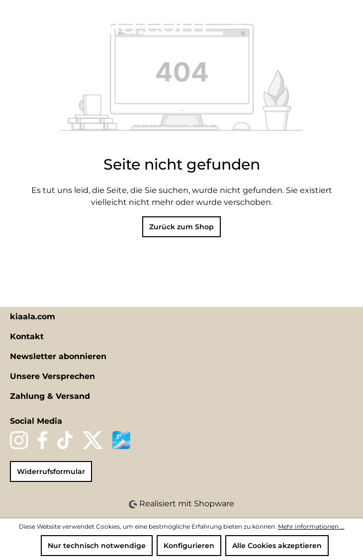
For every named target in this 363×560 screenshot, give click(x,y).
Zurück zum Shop (181, 226)
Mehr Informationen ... (311, 526)
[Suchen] (262, 23)
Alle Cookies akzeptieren (277, 545)
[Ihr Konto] (296, 23)
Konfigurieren (189, 545)
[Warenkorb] (331, 23)
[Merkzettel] (279, 23)
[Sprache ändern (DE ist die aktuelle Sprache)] (242, 22)
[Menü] (18, 21)
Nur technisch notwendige (97, 545)
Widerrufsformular (51, 471)
